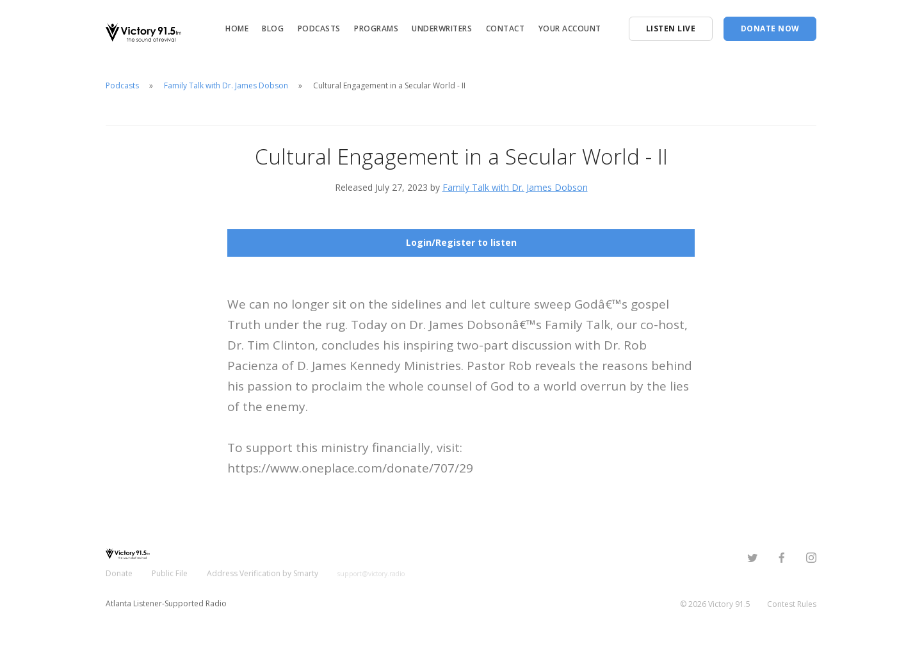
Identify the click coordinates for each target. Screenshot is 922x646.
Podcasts (319, 28)
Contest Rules (791, 604)
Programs (376, 28)
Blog (273, 28)
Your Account (569, 28)
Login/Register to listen (461, 242)
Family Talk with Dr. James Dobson (226, 85)
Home (236, 28)
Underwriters (442, 28)
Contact (505, 28)
